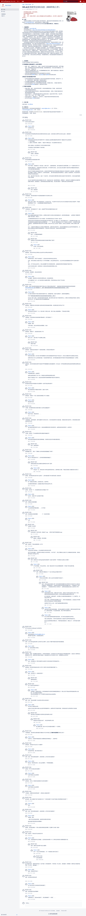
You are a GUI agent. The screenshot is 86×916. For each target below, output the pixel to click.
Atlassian (52, 914)
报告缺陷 (58, 910)
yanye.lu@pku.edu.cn (46, 108)
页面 (23, 4)
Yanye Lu (30, 126)
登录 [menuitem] (84, 1)
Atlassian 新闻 (64, 910)
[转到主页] (8, 1)
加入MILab (30, 104)
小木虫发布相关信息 (29, 22)
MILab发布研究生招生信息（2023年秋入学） (41, 7)
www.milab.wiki (33, 28)
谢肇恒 (33, 74)
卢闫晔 (33, 98)
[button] (80, 1)
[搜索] (64, 1)
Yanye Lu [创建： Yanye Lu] (25, 9)
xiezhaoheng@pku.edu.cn (27, 109)
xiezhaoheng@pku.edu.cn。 (40, 634)
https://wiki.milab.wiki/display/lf (53, 43)
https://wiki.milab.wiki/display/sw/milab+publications (43, 29)
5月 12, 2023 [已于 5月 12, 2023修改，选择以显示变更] (35, 9)
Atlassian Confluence (45, 910)
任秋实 (42, 74)
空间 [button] (18, 1)
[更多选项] (82, 4)
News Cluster (8, 5)
